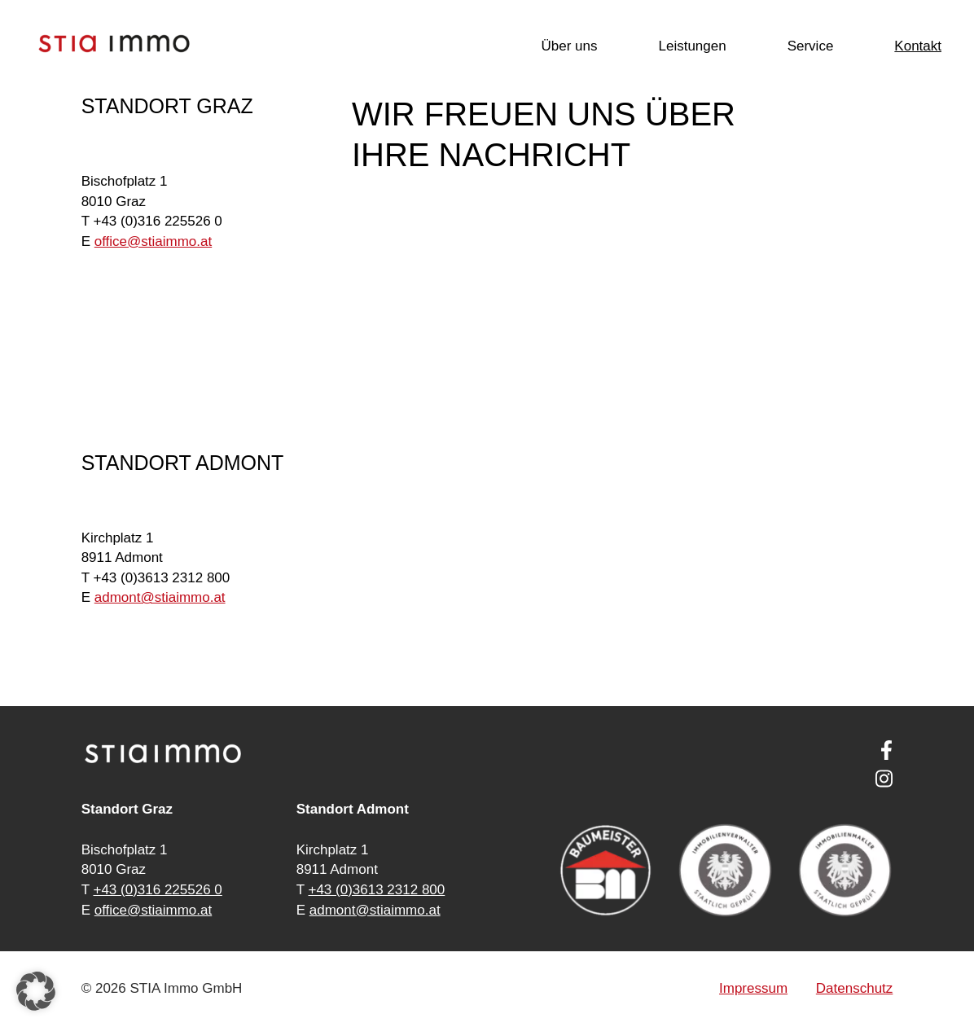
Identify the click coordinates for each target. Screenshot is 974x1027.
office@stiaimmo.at (153, 910)
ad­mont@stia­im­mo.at (160, 597)
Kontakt (917, 46)
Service (811, 46)
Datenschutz (854, 988)
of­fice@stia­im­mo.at (153, 241)
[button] (36, 991)
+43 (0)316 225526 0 (157, 890)
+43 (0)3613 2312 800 (376, 890)
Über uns (569, 46)
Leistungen (692, 46)
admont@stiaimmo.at (375, 910)
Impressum (753, 988)
